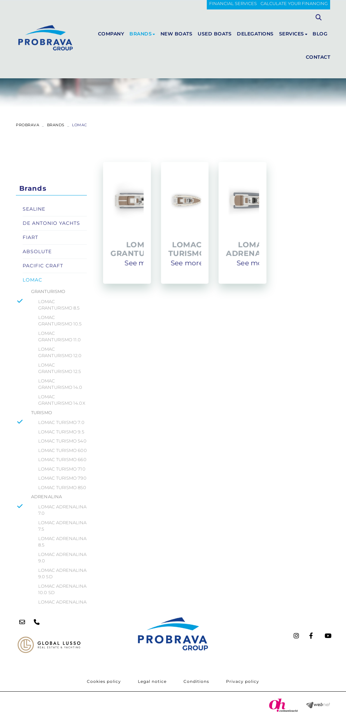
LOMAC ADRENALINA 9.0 (62, 558)
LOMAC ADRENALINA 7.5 (62, 526)
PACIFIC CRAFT (43, 266)
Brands (56, 125)
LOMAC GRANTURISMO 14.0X (61, 400)
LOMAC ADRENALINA (251, 248)
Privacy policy (242, 681)
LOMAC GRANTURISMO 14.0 (60, 384)
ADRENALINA (46, 496)
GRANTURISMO (48, 291)
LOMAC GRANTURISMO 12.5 (59, 368)
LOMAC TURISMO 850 (62, 487)
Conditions (196, 681)
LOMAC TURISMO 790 (62, 478)
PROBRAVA (27, 125)
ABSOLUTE (37, 251)
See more (143, 262)
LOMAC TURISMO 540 (62, 441)
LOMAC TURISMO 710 (61, 469)
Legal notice (152, 681)
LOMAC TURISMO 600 (62, 450)
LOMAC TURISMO (188, 248)
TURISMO (41, 412)
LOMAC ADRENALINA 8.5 (62, 542)
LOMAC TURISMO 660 (62, 459)
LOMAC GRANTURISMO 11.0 (59, 336)
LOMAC (32, 280)
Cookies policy (104, 681)
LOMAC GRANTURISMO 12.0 (60, 352)
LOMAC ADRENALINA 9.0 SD (62, 573)
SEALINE (34, 209)
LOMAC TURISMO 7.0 (61, 422)
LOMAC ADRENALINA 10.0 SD (62, 589)
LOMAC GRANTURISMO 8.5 (59, 305)
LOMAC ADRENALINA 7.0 (62, 510)
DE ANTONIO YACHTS (51, 223)
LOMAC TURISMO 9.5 (61, 431)
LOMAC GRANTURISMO (143, 248)
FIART (30, 237)
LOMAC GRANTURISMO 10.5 (60, 321)
